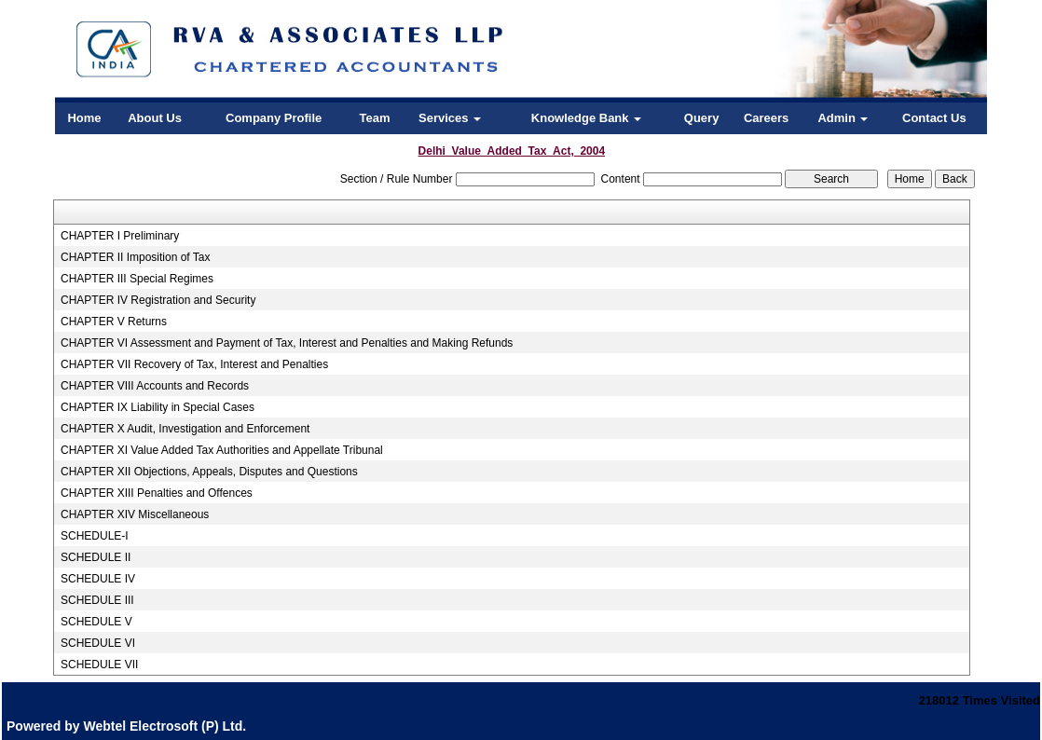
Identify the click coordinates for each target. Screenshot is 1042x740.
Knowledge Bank (586, 118)
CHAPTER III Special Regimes (137, 278)
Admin (842, 118)
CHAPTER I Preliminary (120, 235)
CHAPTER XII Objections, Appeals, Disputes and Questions (209, 471)
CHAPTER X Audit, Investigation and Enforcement (185, 428)
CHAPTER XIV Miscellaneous (135, 514)
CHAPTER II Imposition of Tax (136, 257)
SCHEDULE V (96, 621)
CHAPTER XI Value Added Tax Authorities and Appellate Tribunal (222, 450)
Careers (766, 118)
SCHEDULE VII (99, 664)
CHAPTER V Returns (114, 321)
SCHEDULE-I (95, 535)
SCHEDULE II (95, 557)
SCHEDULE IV (98, 578)
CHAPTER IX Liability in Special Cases (157, 407)
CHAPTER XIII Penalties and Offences (157, 493)
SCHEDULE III (97, 600)
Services (449, 118)
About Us (155, 118)
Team (375, 118)
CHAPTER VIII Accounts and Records (155, 385)
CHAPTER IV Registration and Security (158, 300)
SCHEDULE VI (98, 643)
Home (84, 118)
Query (702, 118)
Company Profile (274, 118)
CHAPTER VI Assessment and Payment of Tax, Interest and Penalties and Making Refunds (287, 342)
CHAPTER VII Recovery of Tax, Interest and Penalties (194, 364)
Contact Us (934, 118)
